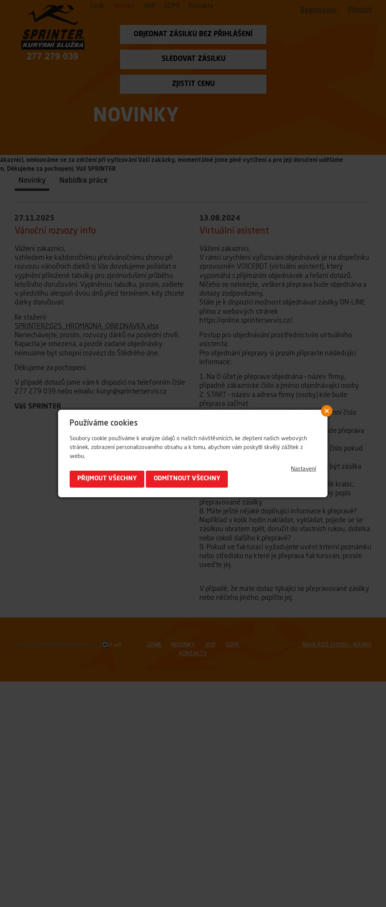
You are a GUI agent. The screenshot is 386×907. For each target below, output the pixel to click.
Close (327, 411)
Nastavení (303, 469)
